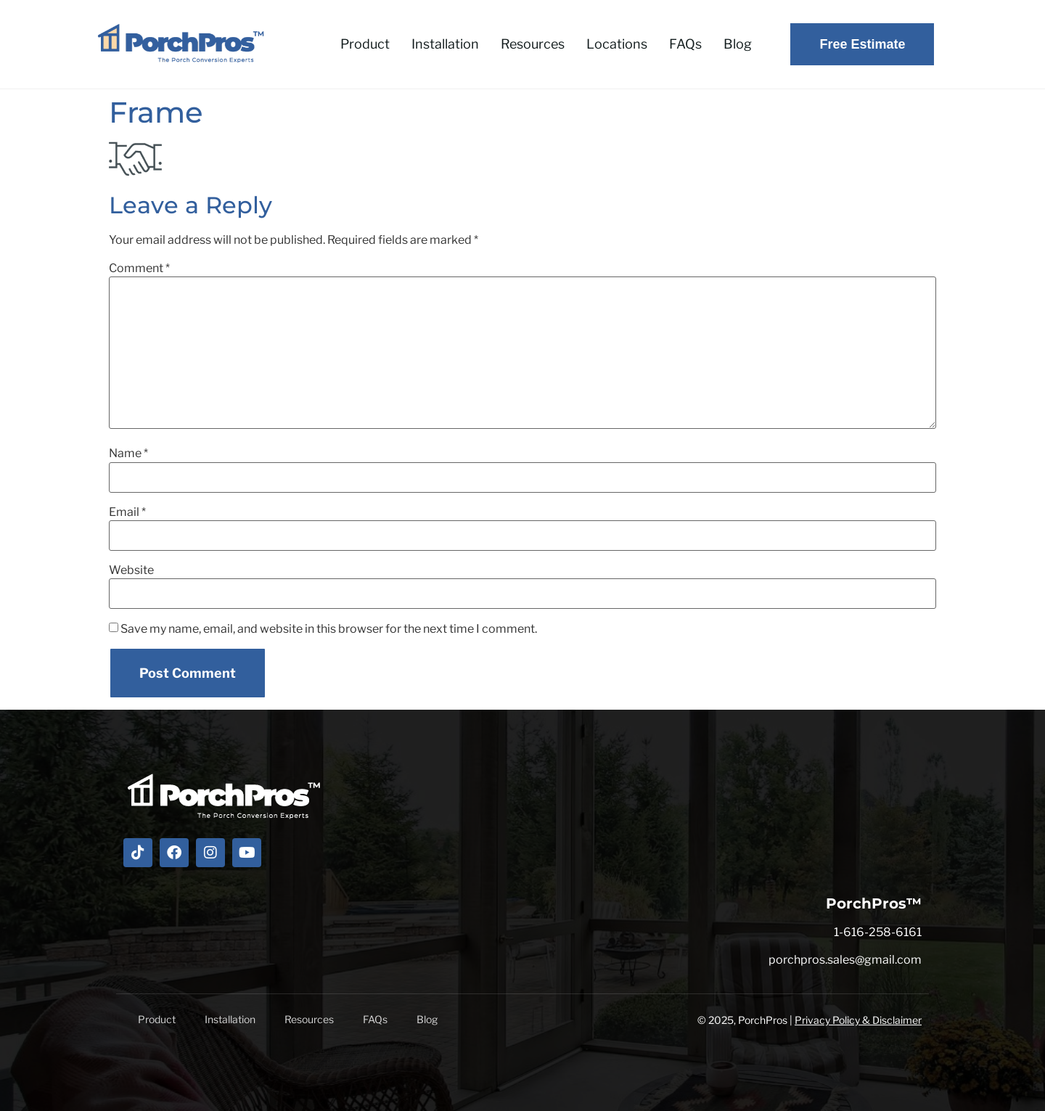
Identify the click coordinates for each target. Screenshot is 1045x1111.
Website (131, 570)
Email (127, 512)
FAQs (685, 44)
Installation (445, 44)
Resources (533, 44)
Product (365, 44)
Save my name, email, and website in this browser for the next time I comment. (328, 629)
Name (128, 453)
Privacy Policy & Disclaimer (858, 1020)
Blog (738, 44)
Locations (616, 44)
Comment (139, 268)
